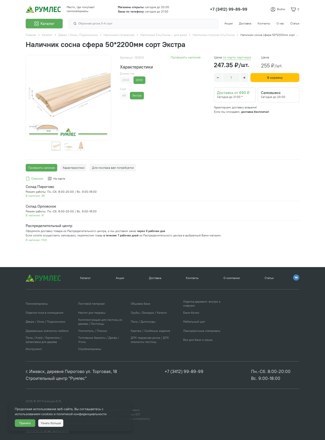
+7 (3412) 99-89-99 (184, 371)
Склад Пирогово (40, 186)
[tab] (35, 178)
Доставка (155, 278)
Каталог (85, 278)
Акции (120, 278)
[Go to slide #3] (80, 146)
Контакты (192, 278)
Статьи (269, 278)
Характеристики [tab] (73, 168)
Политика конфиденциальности (187, 427)
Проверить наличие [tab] (41, 168)
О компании (231, 278)
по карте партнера (237, 57)
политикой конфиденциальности (81, 414)
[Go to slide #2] (68, 146)
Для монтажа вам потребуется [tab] (113, 168)
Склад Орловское (41, 206)
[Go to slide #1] (56, 146)
